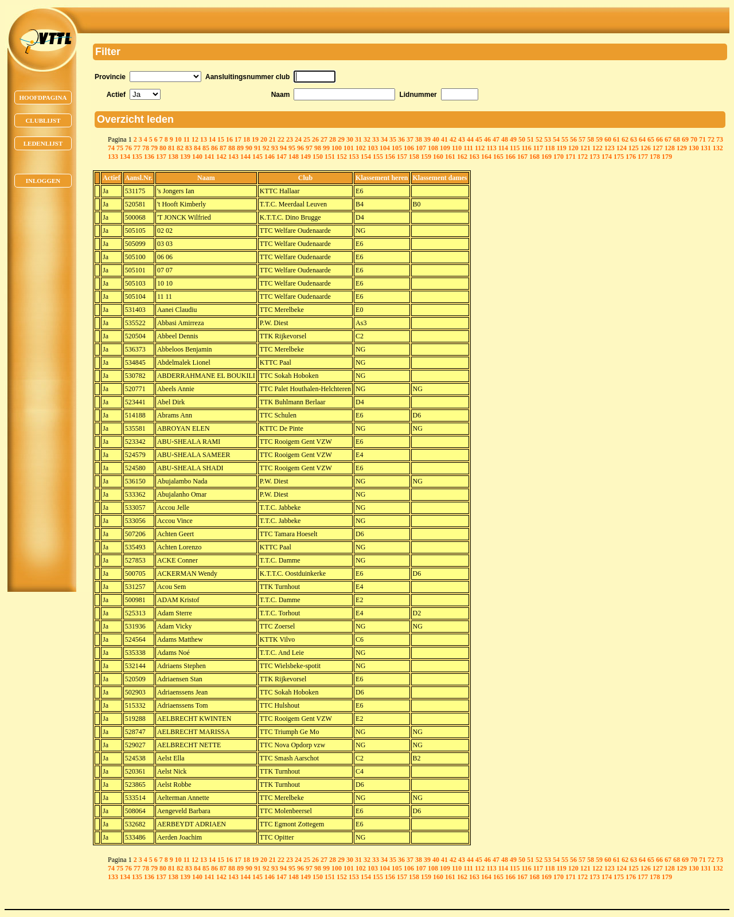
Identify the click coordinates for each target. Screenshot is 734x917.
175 (619, 157)
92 (266, 148)
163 (474, 157)
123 (609, 148)
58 (590, 139)
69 (685, 139)
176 (631, 157)
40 (435, 139)
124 (621, 148)
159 (426, 157)
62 (625, 139)
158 (414, 157)
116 (526, 148)
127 (658, 148)
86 (214, 148)
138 (173, 157)
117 (538, 148)
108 (433, 148)
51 (530, 139)
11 (187, 139)
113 (491, 148)
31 (358, 139)
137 (161, 157)
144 (245, 157)
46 (487, 139)
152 (342, 157)
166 (510, 157)
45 (478, 139)
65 (650, 139)
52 (539, 139)
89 (240, 148)
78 (145, 148)
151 (330, 157)
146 (269, 157)
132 (718, 148)
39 (427, 139)
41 (444, 139)
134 (125, 157)
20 (263, 139)
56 (573, 139)
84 (197, 148)
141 (209, 157)
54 (556, 139)
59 (599, 139)
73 (719, 139)
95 (291, 148)
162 (462, 157)
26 (315, 139)
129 (682, 148)
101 (348, 148)
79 (154, 148)
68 (676, 139)
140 (197, 157)
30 (349, 139)
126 (646, 148)
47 (496, 139)
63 (633, 139)
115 (515, 148)
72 (711, 139)
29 (341, 139)
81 (171, 148)
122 (597, 148)
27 (324, 139)
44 (470, 139)
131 (706, 148)
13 (203, 139)
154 (366, 157)
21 (272, 139)
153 (354, 157)
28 (332, 139)
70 (693, 139)
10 (178, 139)
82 (180, 148)
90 (248, 148)
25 (306, 139)
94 (283, 148)
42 (453, 139)
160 (438, 157)
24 (298, 139)
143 (233, 157)
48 (504, 139)
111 (468, 148)
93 (274, 148)
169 (546, 157)
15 (220, 139)
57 (582, 139)
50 (521, 139)
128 (670, 148)
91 (257, 148)
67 (668, 139)
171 (570, 157)
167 (522, 157)
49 (513, 139)
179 (667, 157)
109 (445, 148)
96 (300, 148)
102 (361, 148)
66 (659, 139)
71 (702, 139)
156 (390, 157)
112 (480, 148)
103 (373, 148)
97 (309, 148)
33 (375, 139)
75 (119, 148)
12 (195, 139)
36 (401, 139)
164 (486, 157)
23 (289, 139)
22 (281, 139)
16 (229, 139)
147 (281, 157)
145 (257, 157)
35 (392, 139)
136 (149, 157)
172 (582, 157)
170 (558, 157)
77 (137, 148)
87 (223, 148)
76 (128, 148)
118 (550, 148)
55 (564, 139)
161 (450, 157)
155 (378, 157)
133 (113, 157)
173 (594, 157)
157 (402, 157)
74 (111, 148)
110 (457, 148)
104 (385, 148)
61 (616, 139)
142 (221, 157)
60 (607, 139)
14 (212, 139)
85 (205, 148)
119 (561, 148)
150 (318, 157)
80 (162, 148)
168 (534, 157)
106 (409, 148)
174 (607, 157)
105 (397, 148)
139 (185, 157)
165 (498, 157)
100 (336, 148)
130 (694, 148)
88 (231, 148)
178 (655, 157)
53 (547, 139)
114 (503, 148)
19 (255, 139)
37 (410, 139)
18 (246, 139)
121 (585, 148)
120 (573, 148)
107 (421, 148)
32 (367, 139)
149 (305, 157)
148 (293, 157)
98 (317, 148)
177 (643, 157)
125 (633, 148)
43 (461, 139)
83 (188, 148)
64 (642, 139)
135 (137, 157)
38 (418, 139)
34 (384, 139)
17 (238, 139)
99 (326, 148)
